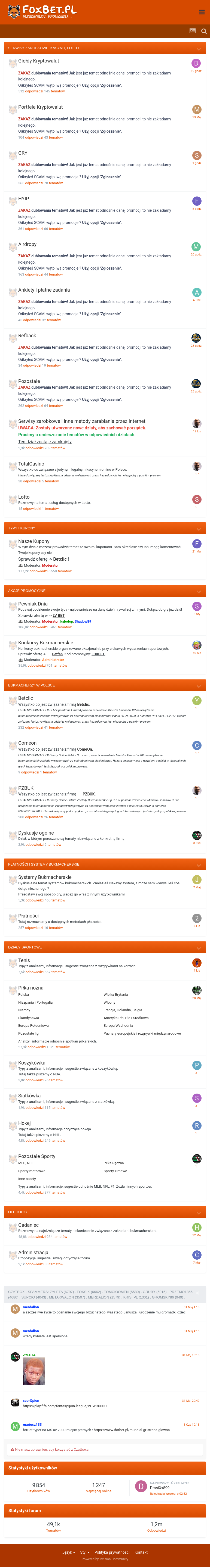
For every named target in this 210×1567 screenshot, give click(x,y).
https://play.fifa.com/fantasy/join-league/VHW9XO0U (64, 1406)
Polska (23, 994)
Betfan (57, 654)
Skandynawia (28, 1018)
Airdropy (27, 244)
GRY (23, 153)
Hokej (24, 1123)
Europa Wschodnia (118, 1025)
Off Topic (17, 1212)
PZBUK (26, 788)
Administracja (33, 1252)
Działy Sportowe (25, 947)
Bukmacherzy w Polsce (31, 685)
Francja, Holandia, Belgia (123, 1010)
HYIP (23, 198)
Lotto (24, 497)
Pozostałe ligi (28, 1033)
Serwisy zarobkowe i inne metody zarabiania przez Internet (81, 421)
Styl (84, 1552)
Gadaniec (28, 1225)
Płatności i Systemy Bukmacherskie (44, 864)
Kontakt (141, 1552)
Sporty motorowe (31, 1171)
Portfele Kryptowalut (40, 107)
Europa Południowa (33, 1025)
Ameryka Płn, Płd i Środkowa (126, 1018)
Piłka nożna (31, 988)
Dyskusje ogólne (36, 833)
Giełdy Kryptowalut (38, 61)
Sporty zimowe (115, 1171)
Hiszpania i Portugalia (35, 1002)
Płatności (28, 916)
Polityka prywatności (112, 1552)
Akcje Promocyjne (26, 591)
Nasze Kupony (34, 541)
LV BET (59, 615)
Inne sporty (27, 1179)
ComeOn (84, 749)
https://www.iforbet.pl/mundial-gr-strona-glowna (132, 1430)
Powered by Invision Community (105, 1559)
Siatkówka (29, 1095)
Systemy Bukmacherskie (45, 877)
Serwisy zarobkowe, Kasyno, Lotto (43, 48)
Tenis (24, 960)
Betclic (60, 559)
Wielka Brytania (116, 994)
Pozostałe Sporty (36, 1156)
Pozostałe (29, 381)
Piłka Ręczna (114, 1163)
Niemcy (24, 1010)
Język (68, 1552)
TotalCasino (31, 464)
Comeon (27, 743)
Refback (27, 335)
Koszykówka (31, 1063)
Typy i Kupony (21, 528)
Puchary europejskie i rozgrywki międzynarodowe (142, 1033)
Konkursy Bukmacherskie (45, 642)
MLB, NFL (26, 1163)
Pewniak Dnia (33, 604)
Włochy (109, 1002)
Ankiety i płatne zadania (44, 290)
